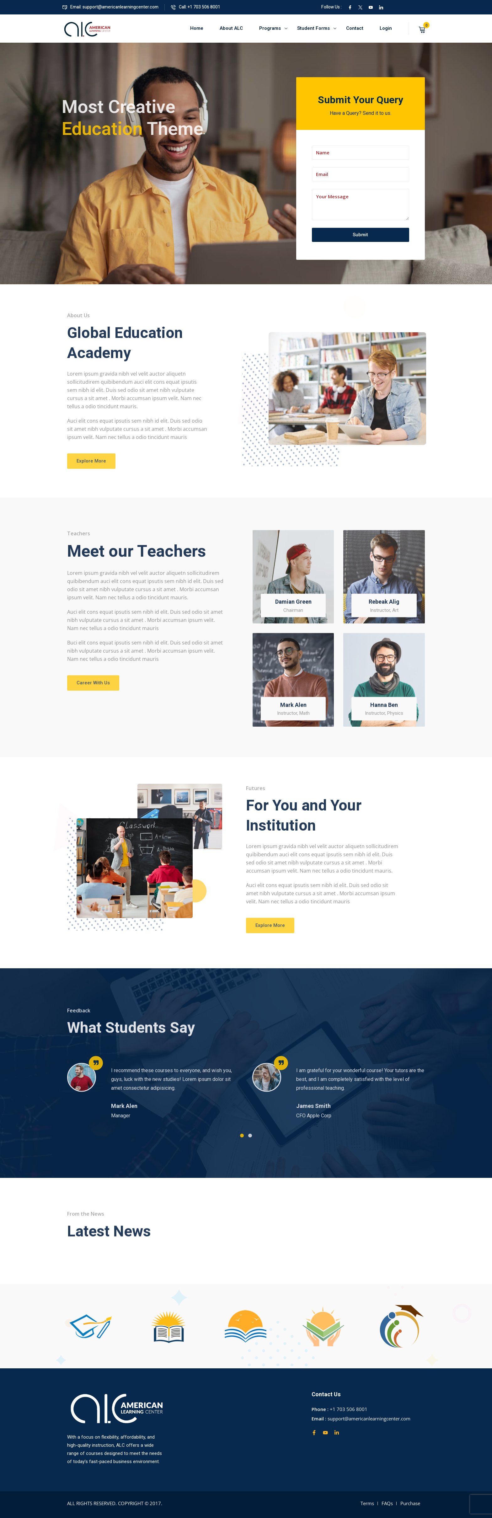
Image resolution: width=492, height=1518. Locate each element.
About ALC (231, 28)
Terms (367, 1503)
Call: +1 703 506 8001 (195, 7)
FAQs (387, 1503)
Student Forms (313, 28)
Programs (270, 28)
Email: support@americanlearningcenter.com (110, 7)
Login (386, 28)
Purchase (410, 1503)
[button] (242, 1143)
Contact (354, 28)
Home (196, 28)
